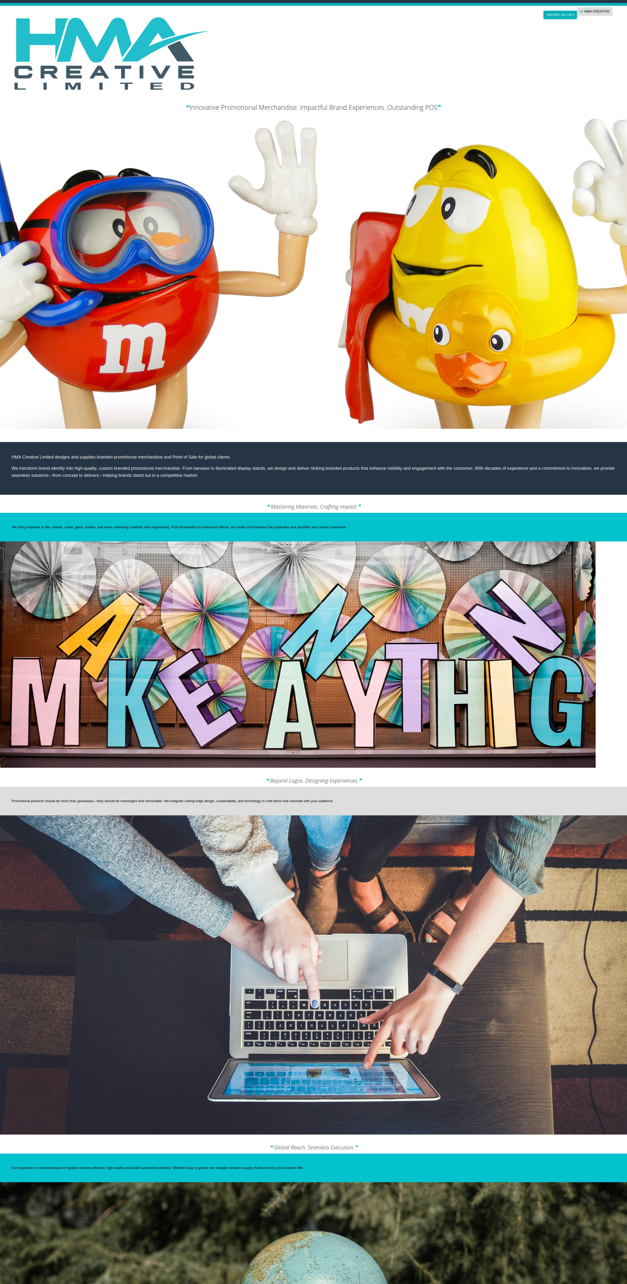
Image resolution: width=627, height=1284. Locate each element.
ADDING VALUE (560, 15)
